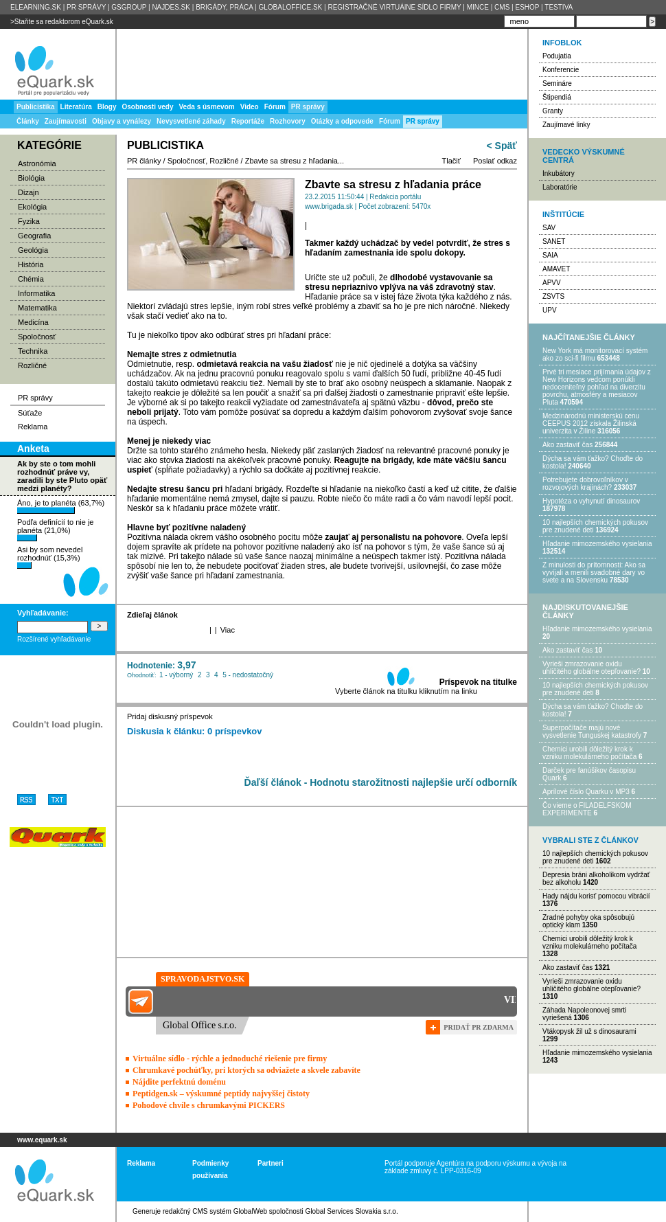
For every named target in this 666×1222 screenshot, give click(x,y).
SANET (553, 241)
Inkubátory (558, 173)
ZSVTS (553, 296)
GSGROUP (128, 7)
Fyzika (29, 221)
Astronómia (37, 163)
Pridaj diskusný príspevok (170, 716)
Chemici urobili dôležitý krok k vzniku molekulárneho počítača (589, 752)
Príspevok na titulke (478, 682)
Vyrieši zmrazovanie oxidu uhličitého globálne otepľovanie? (591, 667)
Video (249, 107)
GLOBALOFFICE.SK (290, 7)
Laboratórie (559, 187)
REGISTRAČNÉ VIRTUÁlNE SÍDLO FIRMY (394, 7)
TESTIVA (558, 7)
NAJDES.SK (171, 7)
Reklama (32, 426)
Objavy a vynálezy (121, 121)
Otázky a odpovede (342, 121)
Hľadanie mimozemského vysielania (597, 543)
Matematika (37, 308)
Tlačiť (451, 161)
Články (27, 121)
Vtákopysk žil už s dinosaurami (589, 1031)
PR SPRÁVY (86, 7)
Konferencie (560, 69)
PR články (144, 161)
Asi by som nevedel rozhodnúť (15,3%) (49, 557)
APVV (551, 282)
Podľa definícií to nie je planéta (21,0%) (55, 529)
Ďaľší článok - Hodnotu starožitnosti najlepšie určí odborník (380, 782)
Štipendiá (556, 97)
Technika (32, 351)
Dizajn (28, 192)
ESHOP (527, 7)
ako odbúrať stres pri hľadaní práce (264, 335)
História (30, 264)
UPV (549, 310)
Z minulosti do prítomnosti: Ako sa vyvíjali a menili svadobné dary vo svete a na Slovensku (593, 572)
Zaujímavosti (66, 121)
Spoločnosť (37, 336)
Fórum (389, 121)
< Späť (502, 145)
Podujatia (556, 56)
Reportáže (247, 121)
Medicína (33, 322)
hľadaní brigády (253, 489)
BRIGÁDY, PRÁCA (224, 7)
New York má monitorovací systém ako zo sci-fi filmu (594, 354)
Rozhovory (288, 121)
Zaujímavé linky (566, 124)
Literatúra (76, 107)
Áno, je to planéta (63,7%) (60, 506)
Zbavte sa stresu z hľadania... (294, 161)
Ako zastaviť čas (567, 445)
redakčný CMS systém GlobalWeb (215, 1211)
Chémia (31, 279)
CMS (501, 7)
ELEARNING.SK (35, 7)
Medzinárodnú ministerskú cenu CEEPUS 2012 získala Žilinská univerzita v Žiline (590, 423)
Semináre (557, 83)
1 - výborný (176, 675)
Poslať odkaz (495, 161)
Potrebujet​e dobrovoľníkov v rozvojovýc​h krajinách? (585, 483)
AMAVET (556, 269)
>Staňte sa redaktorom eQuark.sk (61, 21)
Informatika (36, 293)
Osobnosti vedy (147, 107)
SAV (548, 227)
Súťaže (30, 413)
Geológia (33, 250)
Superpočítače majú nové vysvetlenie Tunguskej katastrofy (591, 731)
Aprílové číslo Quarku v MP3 (586, 791)
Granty (552, 111)
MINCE (478, 7)
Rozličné (32, 365)
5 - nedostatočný (247, 675)
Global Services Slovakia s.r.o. (352, 1211)
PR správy (422, 121)
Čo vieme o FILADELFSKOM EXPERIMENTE (586, 809)
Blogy (107, 107)
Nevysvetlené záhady (191, 121)
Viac (227, 630)
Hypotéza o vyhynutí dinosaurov (591, 501)
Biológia (31, 178)
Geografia (34, 235)
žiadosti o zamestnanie (391, 393)
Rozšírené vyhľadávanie (54, 639)
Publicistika (35, 107)
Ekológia (32, 207)
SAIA (550, 255)
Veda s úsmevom (207, 107)
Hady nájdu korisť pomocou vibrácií (596, 896)
